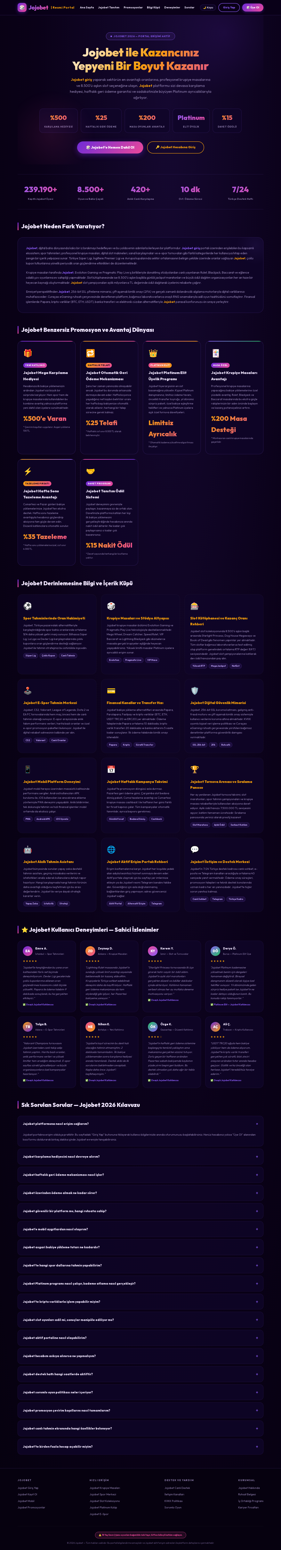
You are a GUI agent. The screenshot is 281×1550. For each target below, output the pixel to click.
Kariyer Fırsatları (248, 1507)
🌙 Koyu (208, 7)
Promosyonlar (133, 7)
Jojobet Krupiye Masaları (105, 1488)
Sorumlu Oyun (173, 1507)
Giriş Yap (229, 7)
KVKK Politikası (174, 1501)
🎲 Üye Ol (252, 7)
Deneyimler (172, 7)
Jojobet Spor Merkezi (103, 1494)
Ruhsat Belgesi (247, 1494)
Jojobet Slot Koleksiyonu (105, 1501)
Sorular (189, 7)
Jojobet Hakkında (249, 1488)
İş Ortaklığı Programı (250, 1501)
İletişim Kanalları (174, 1494)
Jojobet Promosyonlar (31, 1507)
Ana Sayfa (87, 7)
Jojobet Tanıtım (108, 7)
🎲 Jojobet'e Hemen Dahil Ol (110, 147)
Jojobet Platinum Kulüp (103, 1507)
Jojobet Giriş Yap (28, 1488)
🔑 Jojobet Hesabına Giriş (176, 147)
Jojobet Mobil (26, 1501)
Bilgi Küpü (153, 7)
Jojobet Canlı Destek (177, 1488)
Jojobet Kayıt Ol (27, 1494)
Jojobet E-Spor (99, 1514)
